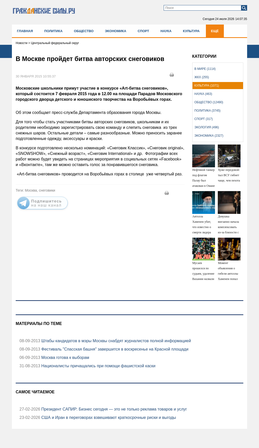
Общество (84, 31)
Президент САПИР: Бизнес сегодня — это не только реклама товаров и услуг (113, 409)
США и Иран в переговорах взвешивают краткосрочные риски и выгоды (108, 417)
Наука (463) (203, 94)
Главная (25, 31)
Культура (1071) (207, 85)
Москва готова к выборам (64, 357)
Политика (53, 31)
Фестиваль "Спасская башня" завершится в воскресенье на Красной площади (114, 349)
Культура (191, 31)
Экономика (115, 31)
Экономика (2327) (209, 135)
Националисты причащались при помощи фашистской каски (98, 366)
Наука (165, 31)
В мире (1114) (205, 69)
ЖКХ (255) (202, 77)
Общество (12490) (209, 102)
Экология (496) (207, 127)
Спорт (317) (204, 119)
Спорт (143, 31)
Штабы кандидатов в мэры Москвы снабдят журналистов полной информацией (115, 341)
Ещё (215, 31)
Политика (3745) (208, 110)
